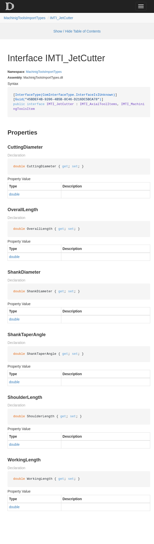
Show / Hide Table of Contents (76, 31)
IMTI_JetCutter (61, 18)
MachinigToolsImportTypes (24, 18)
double (14, 194)
